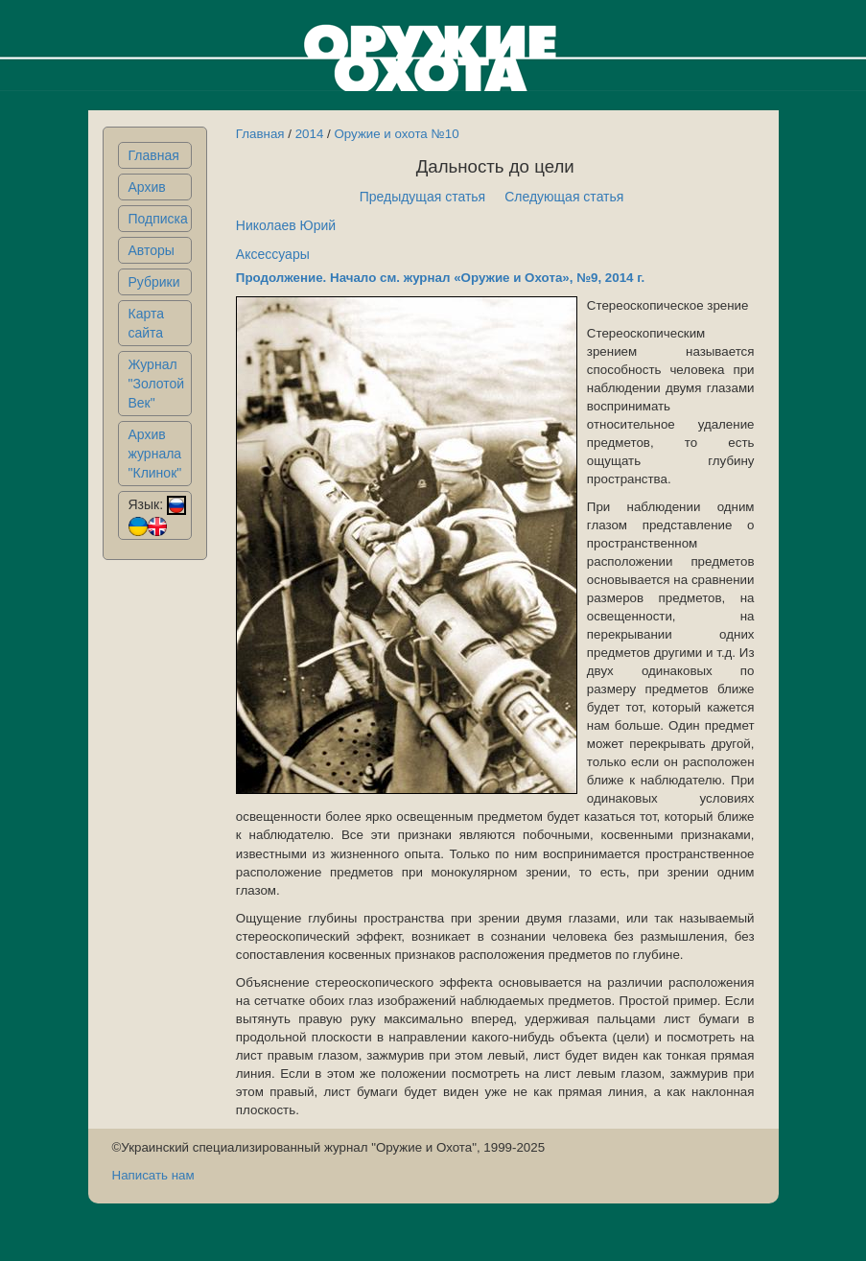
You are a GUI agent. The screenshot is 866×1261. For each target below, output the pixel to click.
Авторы (152, 250)
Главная (154, 155)
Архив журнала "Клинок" (155, 453)
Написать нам (153, 1175)
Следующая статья (563, 196)
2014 (309, 134)
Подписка (158, 218)
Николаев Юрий (286, 225)
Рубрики (154, 282)
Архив (147, 187)
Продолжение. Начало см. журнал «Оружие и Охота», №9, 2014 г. (440, 277)
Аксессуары (273, 254)
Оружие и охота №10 (396, 134)
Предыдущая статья (423, 196)
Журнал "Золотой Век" (157, 383)
